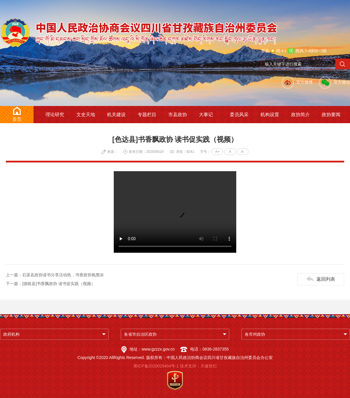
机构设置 (269, 114)
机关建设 (116, 114)
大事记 (206, 114)
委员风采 (239, 114)
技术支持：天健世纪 (198, 366)
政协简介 (300, 114)
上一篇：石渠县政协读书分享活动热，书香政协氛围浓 (55, 275)
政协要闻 (331, 114)
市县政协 (177, 114)
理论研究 (55, 114)
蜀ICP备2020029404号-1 (156, 366)
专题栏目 (147, 114)
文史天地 (85, 114)
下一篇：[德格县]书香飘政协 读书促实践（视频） (50, 283)
